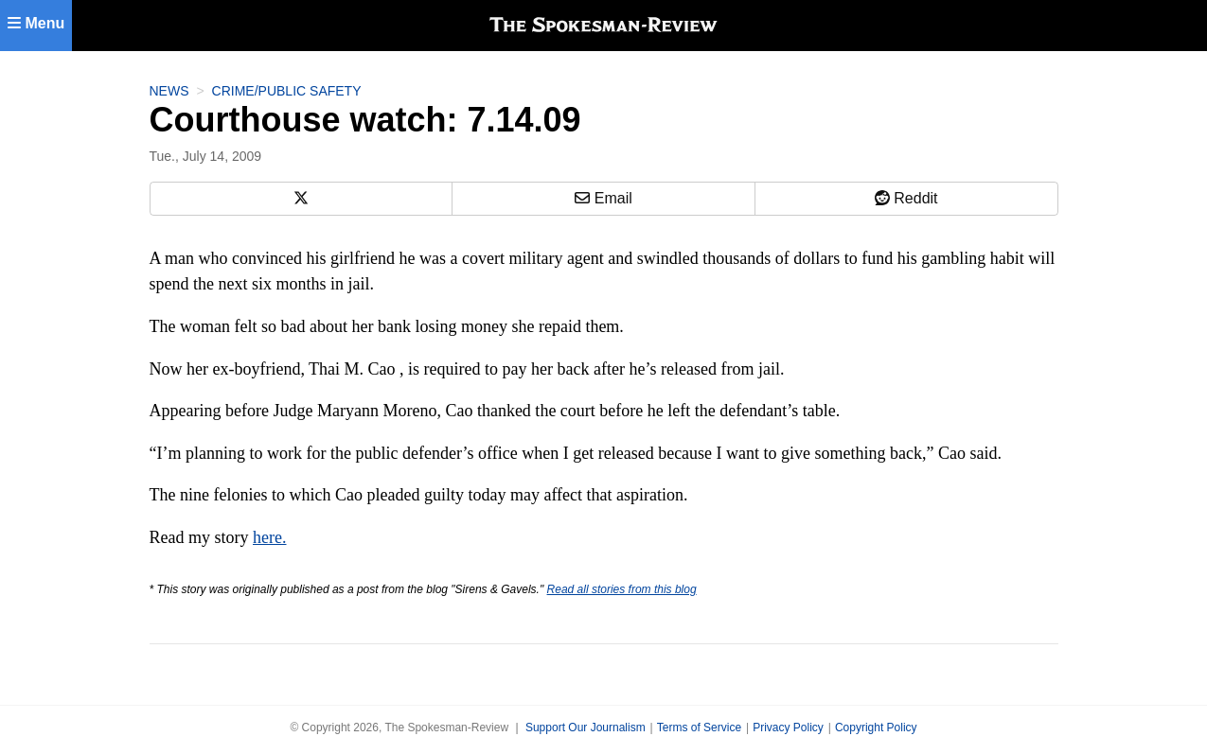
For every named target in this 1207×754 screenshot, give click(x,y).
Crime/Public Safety (287, 90)
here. (269, 537)
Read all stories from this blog (622, 589)
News (169, 90)
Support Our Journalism (585, 727)
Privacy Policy (788, 727)
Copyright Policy (876, 727)
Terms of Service (699, 727)
